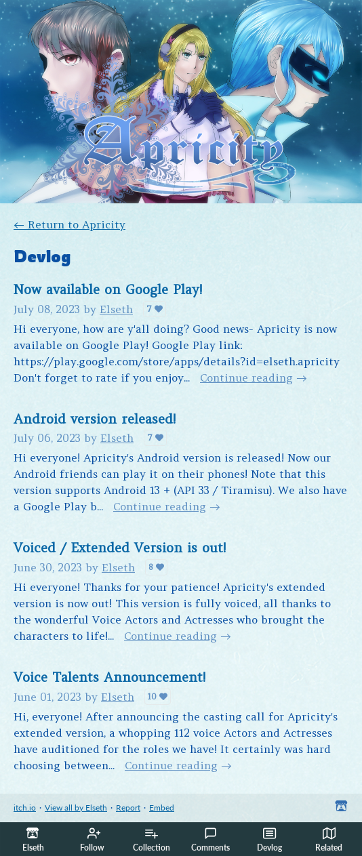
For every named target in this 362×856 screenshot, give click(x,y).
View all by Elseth (76, 807)
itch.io (25, 807)
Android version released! (95, 419)
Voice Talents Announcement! (109, 677)
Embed (161, 807)
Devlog (269, 840)
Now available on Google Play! (108, 289)
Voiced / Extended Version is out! (120, 547)
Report (128, 807)
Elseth (116, 309)
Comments (210, 840)
